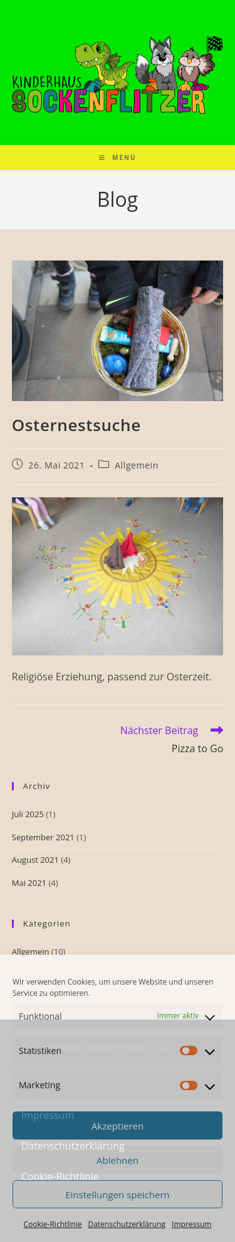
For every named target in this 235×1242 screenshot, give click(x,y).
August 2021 (35, 859)
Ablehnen (117, 1160)
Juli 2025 (28, 814)
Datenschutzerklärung (126, 1224)
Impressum (191, 1224)
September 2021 (43, 837)
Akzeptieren (117, 1126)
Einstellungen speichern (117, 1194)
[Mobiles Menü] (118, 157)
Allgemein (137, 465)
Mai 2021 (29, 882)
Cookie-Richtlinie (53, 1224)
